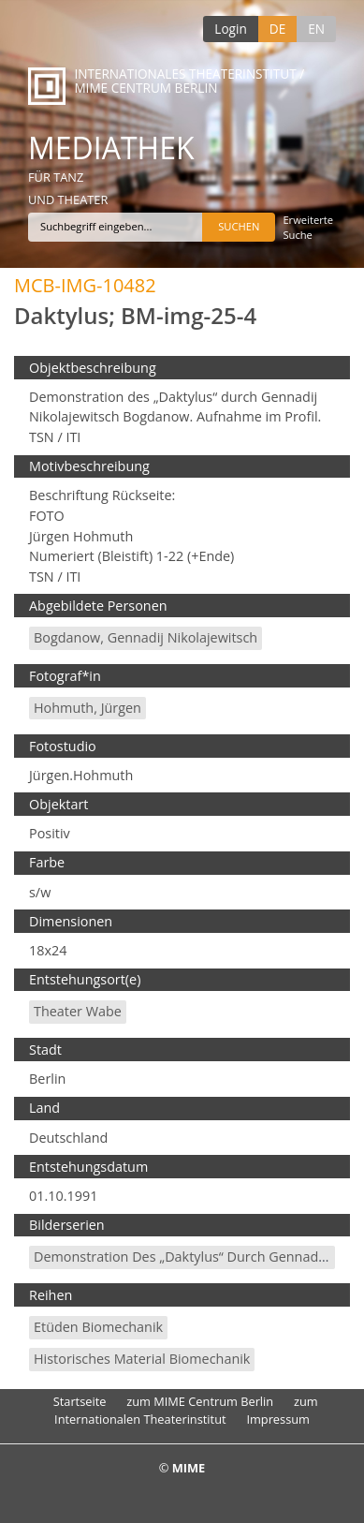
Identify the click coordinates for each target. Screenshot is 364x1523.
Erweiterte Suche (308, 227)
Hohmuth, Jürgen (87, 708)
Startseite (80, 1401)
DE (277, 28)
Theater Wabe (78, 1011)
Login (230, 28)
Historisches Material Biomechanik (142, 1359)
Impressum (278, 1419)
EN (316, 28)
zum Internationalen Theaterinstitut (186, 1410)
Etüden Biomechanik (98, 1327)
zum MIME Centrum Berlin (199, 1401)
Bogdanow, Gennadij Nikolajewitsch (145, 637)
